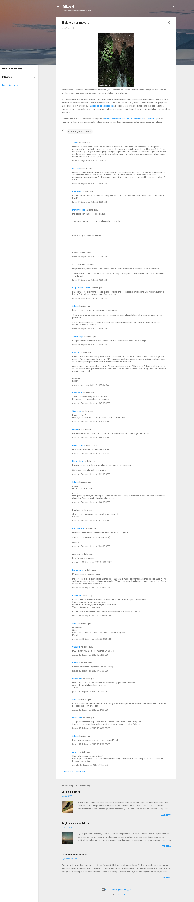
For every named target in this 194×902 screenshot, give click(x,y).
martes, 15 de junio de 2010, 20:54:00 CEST (91, 546)
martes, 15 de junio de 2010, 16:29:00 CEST (91, 421)
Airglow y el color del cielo (76, 823)
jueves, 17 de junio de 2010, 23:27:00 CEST (91, 710)
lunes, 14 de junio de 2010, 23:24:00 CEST (90, 329)
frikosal (68, 6)
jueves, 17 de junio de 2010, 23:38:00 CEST (91, 728)
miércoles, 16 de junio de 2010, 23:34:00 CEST (92, 639)
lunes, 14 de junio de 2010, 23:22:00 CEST (90, 298)
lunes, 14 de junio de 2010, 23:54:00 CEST (90, 345)
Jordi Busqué (153, 119)
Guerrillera (76, 411)
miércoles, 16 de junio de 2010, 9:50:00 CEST (92, 588)
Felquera (76, 168)
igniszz (75, 752)
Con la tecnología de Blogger (116, 889)
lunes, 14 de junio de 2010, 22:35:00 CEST (90, 183)
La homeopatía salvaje (74, 854)
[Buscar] (174, 7)
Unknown (76, 647)
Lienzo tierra (77, 461)
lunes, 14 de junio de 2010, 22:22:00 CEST (90, 160)
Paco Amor (77, 393)
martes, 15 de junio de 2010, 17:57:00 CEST (91, 453)
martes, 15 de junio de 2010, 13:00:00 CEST (91, 385)
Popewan (76, 663)
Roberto (75, 352)
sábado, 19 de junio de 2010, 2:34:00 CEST (91, 765)
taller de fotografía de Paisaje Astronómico (123, 119)
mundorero (77, 595)
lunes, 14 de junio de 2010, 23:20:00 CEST (90, 280)
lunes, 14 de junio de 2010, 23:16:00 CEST (90, 257)
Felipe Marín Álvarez (81, 288)
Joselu (75, 142)
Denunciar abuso (10, 85)
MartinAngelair (78, 210)
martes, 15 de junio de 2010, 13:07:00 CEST (91, 403)
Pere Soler (77, 191)
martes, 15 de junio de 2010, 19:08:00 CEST (91, 502)
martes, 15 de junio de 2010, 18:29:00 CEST (91, 474)
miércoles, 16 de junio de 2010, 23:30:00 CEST (92, 616)
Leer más (166, 815)
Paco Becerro (78, 528)
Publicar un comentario (74, 771)
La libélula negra (71, 791)
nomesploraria (78, 445)
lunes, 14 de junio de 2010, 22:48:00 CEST (90, 202)
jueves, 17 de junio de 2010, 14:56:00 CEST (91, 671)
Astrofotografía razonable (79, 131)
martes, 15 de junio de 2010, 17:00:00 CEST (91, 437)
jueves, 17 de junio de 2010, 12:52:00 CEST (91, 655)
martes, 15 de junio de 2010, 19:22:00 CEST (91, 520)
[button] (169, 23)
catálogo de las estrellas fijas (101, 106)
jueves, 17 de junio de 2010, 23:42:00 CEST (91, 744)
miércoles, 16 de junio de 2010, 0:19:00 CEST (92, 562)
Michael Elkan (122, 895)
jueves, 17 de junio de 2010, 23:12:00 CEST (91, 691)
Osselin (75, 429)
